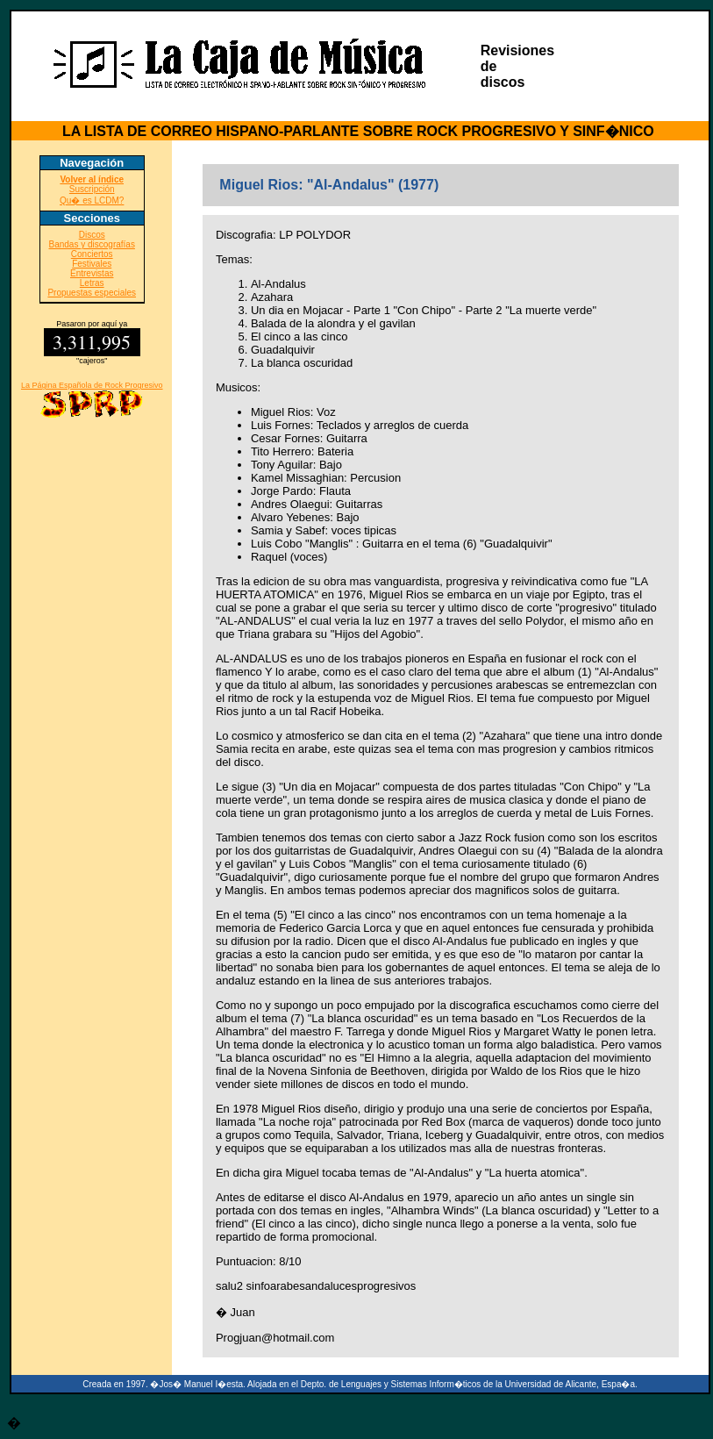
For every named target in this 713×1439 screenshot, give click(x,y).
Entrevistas (91, 273)
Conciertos (92, 254)
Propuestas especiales (91, 292)
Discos (92, 235)
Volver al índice (92, 179)
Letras (92, 283)
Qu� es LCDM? (92, 200)
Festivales (91, 263)
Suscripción (92, 189)
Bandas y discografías (92, 244)
